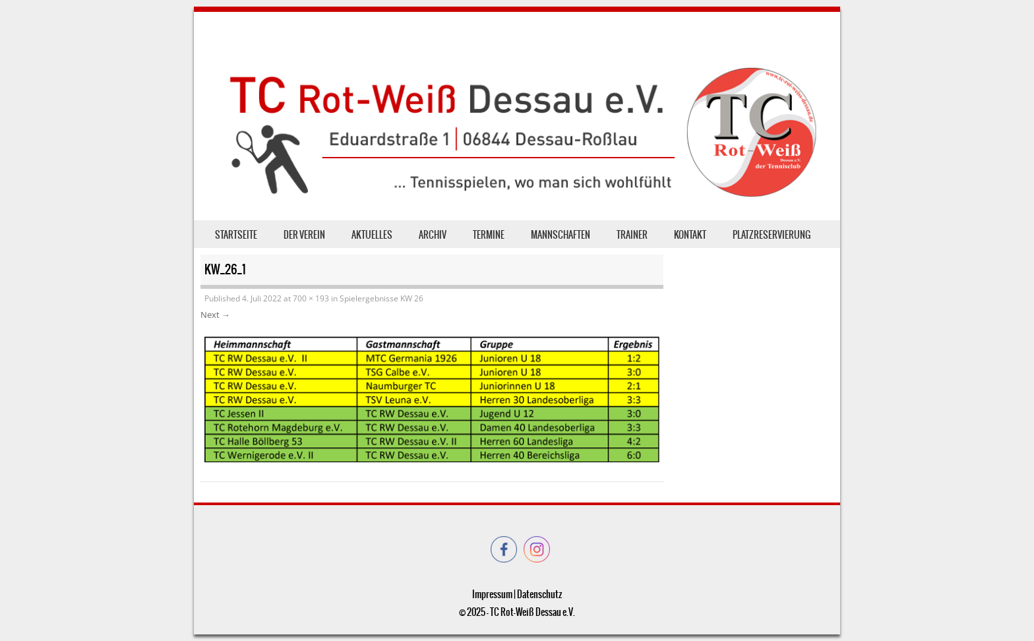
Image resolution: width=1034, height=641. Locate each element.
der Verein (304, 235)
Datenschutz (539, 594)
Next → (215, 314)
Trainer (632, 235)
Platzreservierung (771, 235)
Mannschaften (560, 235)
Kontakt (690, 235)
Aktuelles (371, 235)
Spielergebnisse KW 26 (381, 298)
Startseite (236, 235)
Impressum (492, 594)
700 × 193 (311, 298)
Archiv (432, 235)
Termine (488, 235)
